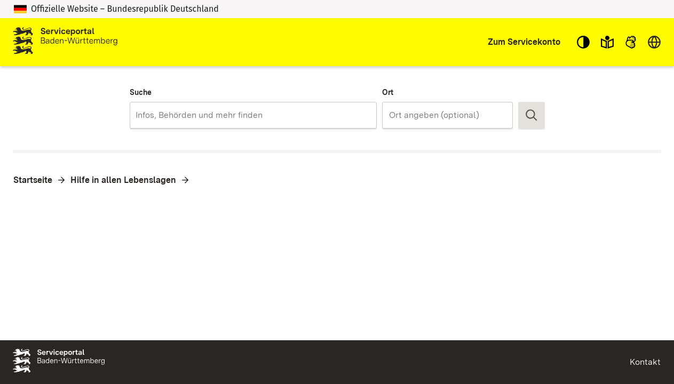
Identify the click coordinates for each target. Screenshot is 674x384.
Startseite (32, 180)
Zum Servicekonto (524, 42)
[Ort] (447, 115)
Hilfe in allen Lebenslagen (123, 180)
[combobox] (253, 115)
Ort (387, 92)
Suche (141, 92)
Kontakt (645, 362)
